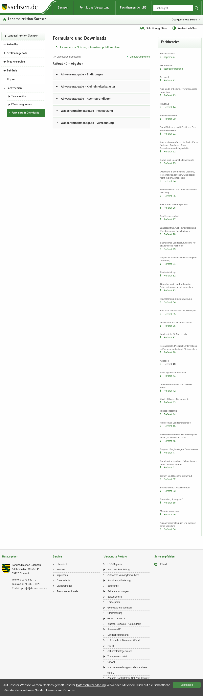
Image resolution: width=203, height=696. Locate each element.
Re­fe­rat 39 (170, 352)
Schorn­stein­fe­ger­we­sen (119, 651)
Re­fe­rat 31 (170, 263)
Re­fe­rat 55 (170, 502)
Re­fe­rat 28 (170, 234)
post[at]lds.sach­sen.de (34, 588)
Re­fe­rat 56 (170, 514)
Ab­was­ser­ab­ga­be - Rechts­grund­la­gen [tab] (86, 98)
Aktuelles (12, 44)
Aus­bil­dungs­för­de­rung (119, 580)
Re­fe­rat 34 (170, 302)
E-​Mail (163, 564)
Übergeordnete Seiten (184, 19)
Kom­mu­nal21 (114, 629)
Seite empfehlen (164, 556)
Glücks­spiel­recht (116, 618)
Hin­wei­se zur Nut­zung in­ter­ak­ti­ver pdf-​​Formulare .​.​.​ (91, 47)
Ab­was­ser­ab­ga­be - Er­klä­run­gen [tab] (82, 74)
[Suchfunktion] (173, 8)
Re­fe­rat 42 (170, 390)
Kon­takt (61, 569)
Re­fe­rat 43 (170, 402)
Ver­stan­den (187, 684)
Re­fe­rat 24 (170, 181)
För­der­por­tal (113, 602)
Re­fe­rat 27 (170, 219)
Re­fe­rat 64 (170, 529)
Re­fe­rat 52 (170, 479)
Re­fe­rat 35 (170, 314)
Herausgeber (9, 556)
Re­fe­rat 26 (170, 207)
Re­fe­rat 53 (170, 490)
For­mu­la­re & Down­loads (25, 113)
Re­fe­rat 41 (170, 375)
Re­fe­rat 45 (170, 426)
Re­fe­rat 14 (170, 107)
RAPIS (111, 645)
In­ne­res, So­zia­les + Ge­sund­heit (124, 624)
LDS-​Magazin (114, 564)
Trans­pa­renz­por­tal (117, 656)
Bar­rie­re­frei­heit (64, 585)
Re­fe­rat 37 (170, 337)
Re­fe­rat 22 (170, 151)
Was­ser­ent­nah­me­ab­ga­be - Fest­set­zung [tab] (87, 110)
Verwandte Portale (115, 556)
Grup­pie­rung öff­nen (140, 56)
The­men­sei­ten (18, 96)
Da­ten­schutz (63, 580)
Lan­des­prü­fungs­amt (117, 634)
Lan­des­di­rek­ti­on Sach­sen (27, 19)
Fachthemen (14, 88)
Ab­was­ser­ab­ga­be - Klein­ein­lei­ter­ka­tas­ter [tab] (88, 86)
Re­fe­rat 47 (170, 452)
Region (11, 79)
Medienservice (16, 62)
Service (57, 556)
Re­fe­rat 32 (170, 275)
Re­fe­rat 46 (170, 440)
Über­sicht (62, 564)
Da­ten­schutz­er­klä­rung (91, 685)
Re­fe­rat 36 (170, 325)
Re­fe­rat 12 (170, 80)
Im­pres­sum (62, 575)
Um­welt (111, 662)
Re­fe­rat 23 (170, 163)
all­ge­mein (169, 57)
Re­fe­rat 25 (170, 195)
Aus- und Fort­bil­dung (118, 569)
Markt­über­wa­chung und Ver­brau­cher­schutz (127, 670)
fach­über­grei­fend (173, 68)
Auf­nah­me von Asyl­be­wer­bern (123, 575)
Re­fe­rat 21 (170, 133)
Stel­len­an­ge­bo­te (17, 53)
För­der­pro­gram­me (21, 104)
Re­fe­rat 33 (170, 290)
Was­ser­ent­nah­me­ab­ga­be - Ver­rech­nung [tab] (87, 122)
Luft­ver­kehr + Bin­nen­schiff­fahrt (123, 640)
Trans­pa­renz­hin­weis (67, 591)
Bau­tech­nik (113, 585)
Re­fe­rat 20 (170, 118)
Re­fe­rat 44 (170, 414)
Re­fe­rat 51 (170, 467)
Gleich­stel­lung (114, 613)
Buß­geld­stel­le (114, 596)
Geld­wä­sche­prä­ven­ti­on (119, 607)
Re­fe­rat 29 (170, 249)
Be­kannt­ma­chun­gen (118, 591)
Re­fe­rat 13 (170, 95)
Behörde (12, 70)
